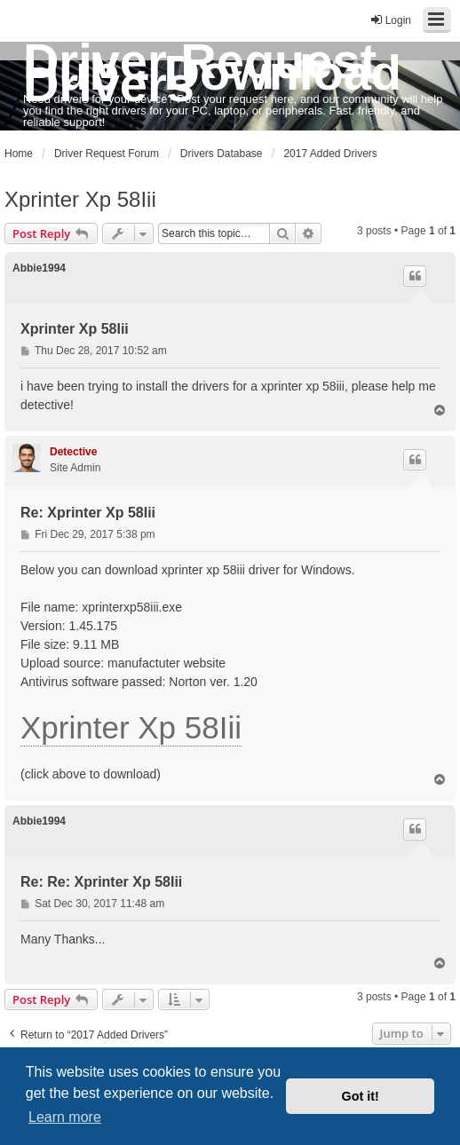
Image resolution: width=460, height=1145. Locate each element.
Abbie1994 (39, 268)
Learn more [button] (64, 1117)
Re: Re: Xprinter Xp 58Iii (101, 881)
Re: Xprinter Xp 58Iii (87, 512)
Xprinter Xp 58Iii (80, 199)
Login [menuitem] (390, 20)
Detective (73, 452)
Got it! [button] (360, 1096)
